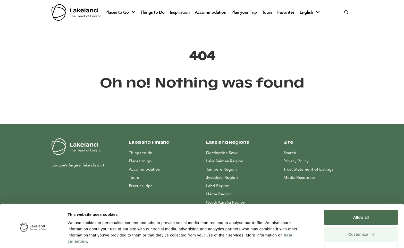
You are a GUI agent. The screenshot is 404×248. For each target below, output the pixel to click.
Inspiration (180, 12)
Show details (79, 238)
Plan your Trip (244, 12)
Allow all (361, 200)
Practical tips (141, 185)
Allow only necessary (361, 233)
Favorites (285, 12)
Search (289, 152)
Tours (267, 12)
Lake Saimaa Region (224, 160)
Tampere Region (221, 169)
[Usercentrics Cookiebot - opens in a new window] (33, 238)
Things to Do (152, 12)
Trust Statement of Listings (308, 169)
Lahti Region (218, 185)
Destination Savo (222, 152)
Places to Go (117, 12)
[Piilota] (133, 12)
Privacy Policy (296, 160)
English (307, 12)
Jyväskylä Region (222, 177)
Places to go (140, 160)
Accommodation (210, 12)
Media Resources (317, 177)
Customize (361, 216)
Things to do (141, 152)
